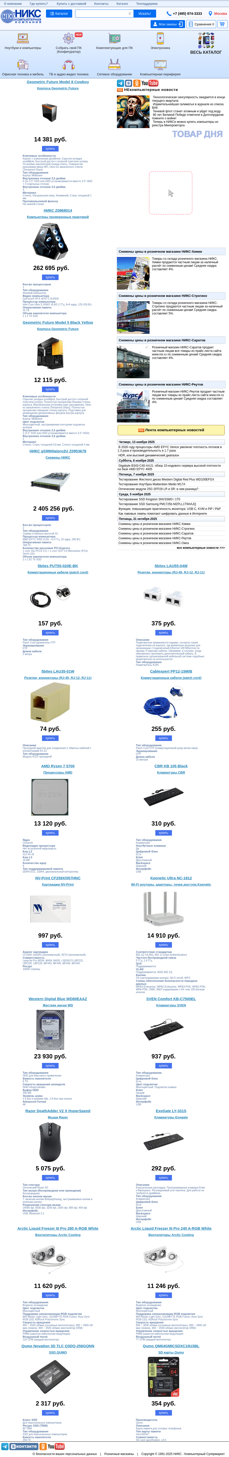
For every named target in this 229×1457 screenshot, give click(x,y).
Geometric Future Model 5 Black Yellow (58, 322)
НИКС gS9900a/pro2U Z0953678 (57, 451)
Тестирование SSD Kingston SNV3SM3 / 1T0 (149, 499)
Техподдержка (147, 4)
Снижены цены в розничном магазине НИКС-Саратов (162, 340)
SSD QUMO (58, 1352)
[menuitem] (206, 43)
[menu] (114, 54)
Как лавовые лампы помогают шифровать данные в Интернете (162, 513)
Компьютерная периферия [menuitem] (160, 67)
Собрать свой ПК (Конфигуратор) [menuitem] (69, 42)
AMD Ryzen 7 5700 (58, 766)
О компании (13, 4)
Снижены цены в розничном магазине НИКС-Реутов (161, 384)
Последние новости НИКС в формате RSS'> (120, 90)
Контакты (101, 4)
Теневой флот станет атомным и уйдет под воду (186, 111)
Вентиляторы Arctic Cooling (57, 1235)
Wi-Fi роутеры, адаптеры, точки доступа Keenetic (171, 884)
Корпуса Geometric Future (58, 88)
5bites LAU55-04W (171, 566)
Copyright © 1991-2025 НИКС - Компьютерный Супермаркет (183, 1454)
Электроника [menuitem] (160, 41)
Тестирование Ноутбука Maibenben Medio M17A (151, 484)
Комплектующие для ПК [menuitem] (114, 41)
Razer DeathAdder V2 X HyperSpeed (57, 1111)
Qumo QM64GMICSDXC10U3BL (171, 1346)
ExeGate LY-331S (171, 1111)
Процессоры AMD (57, 772)
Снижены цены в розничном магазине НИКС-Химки (160, 251)
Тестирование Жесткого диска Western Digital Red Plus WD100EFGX (166, 479)
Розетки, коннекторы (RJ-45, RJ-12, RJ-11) (171, 572)
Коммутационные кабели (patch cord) (58, 572)
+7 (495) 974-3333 (184, 13)
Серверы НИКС (57, 457)
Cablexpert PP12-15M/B (171, 671)
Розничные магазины (119, 1454)
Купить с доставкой (71, 4)
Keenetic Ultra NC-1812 (171, 878)
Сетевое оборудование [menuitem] (114, 67)
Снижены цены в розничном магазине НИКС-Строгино (163, 296)
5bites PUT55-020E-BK (58, 566)
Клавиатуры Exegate (171, 1117)
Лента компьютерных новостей (174, 430)
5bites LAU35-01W (57, 671)
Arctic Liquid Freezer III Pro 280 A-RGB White (57, 1228)
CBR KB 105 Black (171, 766)
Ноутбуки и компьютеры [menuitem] (23, 41)
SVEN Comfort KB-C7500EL (171, 999)
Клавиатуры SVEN (171, 1005)
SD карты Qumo (171, 1352)
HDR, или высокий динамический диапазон (148, 455)
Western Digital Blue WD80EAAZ (58, 999)
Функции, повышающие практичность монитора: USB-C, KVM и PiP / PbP (169, 509)
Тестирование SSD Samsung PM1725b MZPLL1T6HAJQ (157, 504)
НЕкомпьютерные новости (151, 90)
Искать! (145, 14)
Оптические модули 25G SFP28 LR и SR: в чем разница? (158, 489)
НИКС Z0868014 (58, 210)
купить (50, 148)
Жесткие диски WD (58, 1005)
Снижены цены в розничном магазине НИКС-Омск (153, 543)
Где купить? (39, 4)
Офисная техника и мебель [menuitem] (23, 67)
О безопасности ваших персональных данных (64, 1454)
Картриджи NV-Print (58, 884)
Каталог (122, 4)
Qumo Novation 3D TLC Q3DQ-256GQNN (57, 1346)
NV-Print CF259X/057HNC (57, 878)
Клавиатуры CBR (171, 772)
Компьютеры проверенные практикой (58, 217)
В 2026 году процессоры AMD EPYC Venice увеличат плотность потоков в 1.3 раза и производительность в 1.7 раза (170, 448)
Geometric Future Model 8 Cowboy (58, 82)
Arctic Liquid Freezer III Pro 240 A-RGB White (171, 1228)
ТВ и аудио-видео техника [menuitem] (68, 67)
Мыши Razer (58, 1117)
